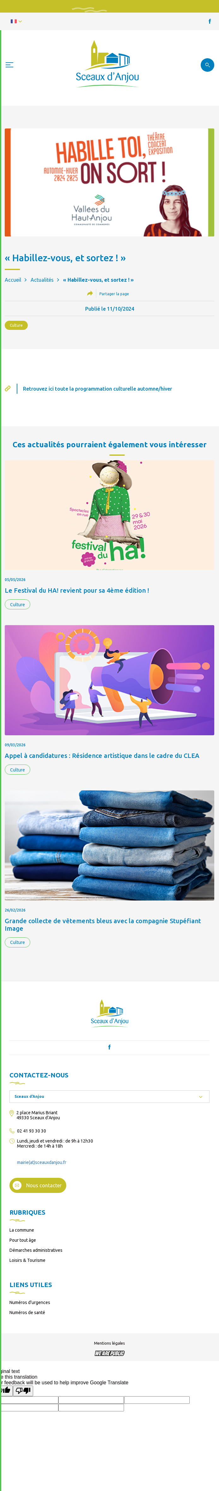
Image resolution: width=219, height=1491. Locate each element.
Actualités (42, 280)
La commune (21, 1230)
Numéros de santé (27, 1312)
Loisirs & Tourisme (27, 1260)
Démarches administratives (35, 1250)
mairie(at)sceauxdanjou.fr (41, 1162)
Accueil (13, 280)
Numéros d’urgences (29, 1302)
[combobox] (109, 1096)
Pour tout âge (22, 1240)
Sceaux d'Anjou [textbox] (29, 1096)
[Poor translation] (23, 1391)
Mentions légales (109, 1343)
